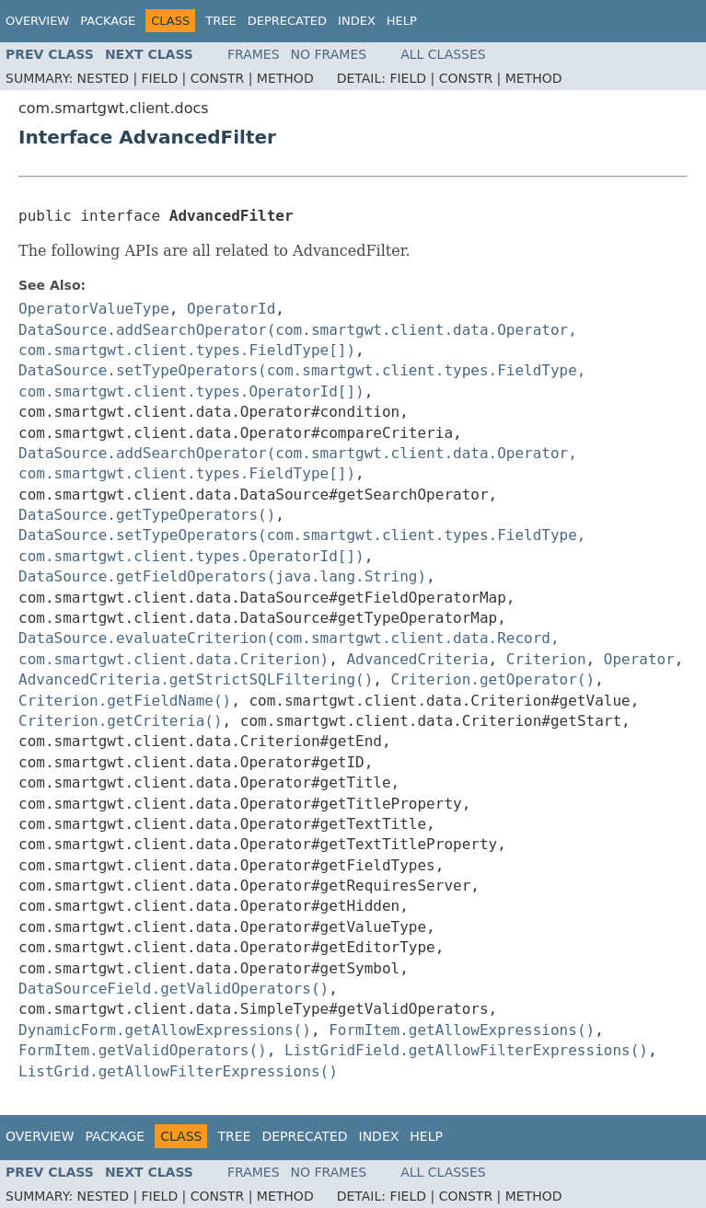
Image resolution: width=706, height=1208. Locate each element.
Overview (37, 21)
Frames (253, 54)
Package (107, 21)
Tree (220, 21)
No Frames (329, 54)
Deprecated (287, 21)
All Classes (443, 54)
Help (402, 21)
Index (357, 21)
